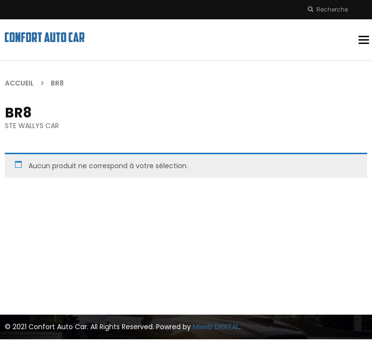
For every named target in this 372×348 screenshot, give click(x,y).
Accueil (19, 83)
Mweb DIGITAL (216, 327)
